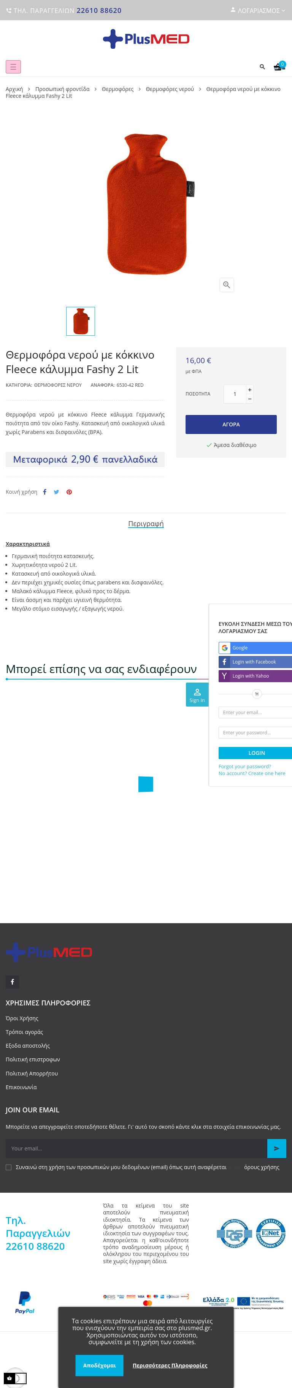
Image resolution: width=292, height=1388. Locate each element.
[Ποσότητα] (235, 394)
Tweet (56, 492)
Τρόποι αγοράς (24, 1031)
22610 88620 (99, 10)
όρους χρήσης (261, 1167)
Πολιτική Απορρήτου (32, 1073)
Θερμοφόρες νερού (58, 385)
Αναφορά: (102, 385)
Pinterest (69, 492)
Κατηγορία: (19, 385)
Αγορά (231, 424)
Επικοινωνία (21, 1087)
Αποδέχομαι (99, 1365)
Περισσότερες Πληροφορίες (170, 1365)
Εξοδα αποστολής (28, 1045)
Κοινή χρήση (44, 492)
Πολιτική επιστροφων (33, 1059)
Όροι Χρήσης (22, 1018)
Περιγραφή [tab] (146, 523)
